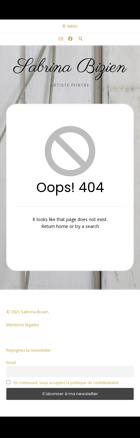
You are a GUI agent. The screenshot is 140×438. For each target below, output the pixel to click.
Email (11, 362)
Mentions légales (22, 324)
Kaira (87, 422)
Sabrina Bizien (70, 67)
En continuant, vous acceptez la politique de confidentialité (66, 382)
